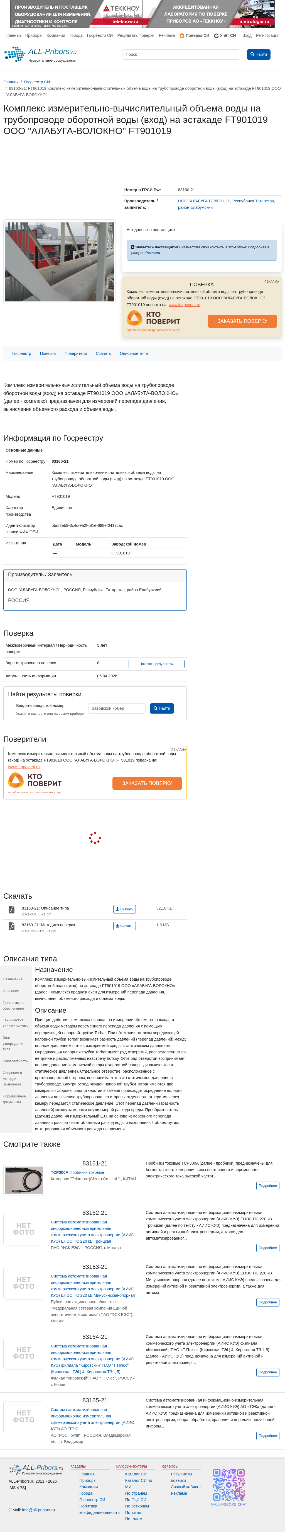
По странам (136, 1493)
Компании (56, 35)
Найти (162, 708)
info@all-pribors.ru (38, 1510)
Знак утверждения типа (13, 1043)
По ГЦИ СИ (135, 1499)
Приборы (33, 35)
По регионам (137, 1506)
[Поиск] (181, 54)
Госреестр (21, 353)
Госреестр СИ (100, 35)
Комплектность (15, 1061)
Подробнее (268, 1186)
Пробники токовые (77, 1172)
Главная (13, 35)
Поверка (48, 353)
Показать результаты (156, 664)
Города (76, 35)
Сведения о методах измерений (12, 1078)
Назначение (13, 979)
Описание (11, 991)
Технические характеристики (16, 1023)
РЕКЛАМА (271, 281)
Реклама (167, 35)
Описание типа (134, 353)
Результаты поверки (135, 35)
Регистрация (267, 35)
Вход (247, 35)
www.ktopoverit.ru (184, 304)
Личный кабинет (186, 1487)
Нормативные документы (14, 1099)
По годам (133, 1519)
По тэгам (133, 1512)
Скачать (103, 353)
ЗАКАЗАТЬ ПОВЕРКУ (242, 321)
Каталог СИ (136, 1474)
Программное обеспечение (14, 1005)
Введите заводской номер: (40, 705)
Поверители (76, 353)
